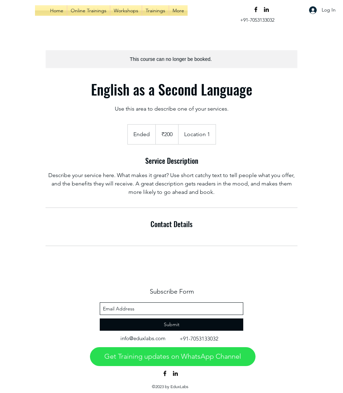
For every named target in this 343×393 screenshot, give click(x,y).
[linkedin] (266, 9)
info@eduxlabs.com (143, 338)
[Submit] (171, 324)
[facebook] (255, 9)
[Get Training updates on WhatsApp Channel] (172, 356)
